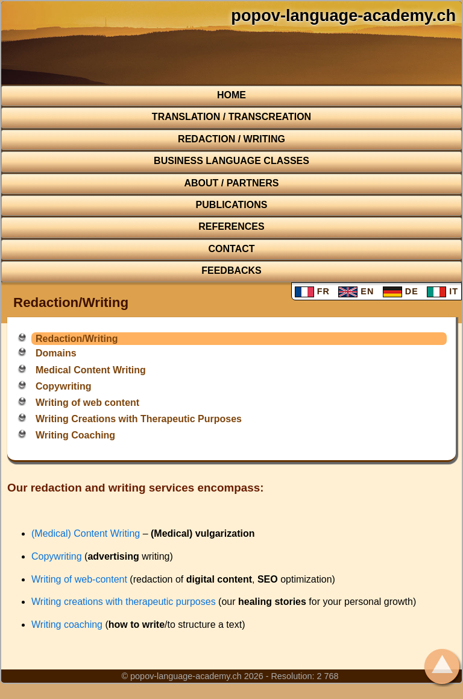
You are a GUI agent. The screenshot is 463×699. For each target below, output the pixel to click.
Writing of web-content (79, 579)
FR (312, 291)
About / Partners (231, 183)
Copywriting (63, 386)
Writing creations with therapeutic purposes (123, 601)
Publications (232, 205)
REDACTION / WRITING (231, 139)
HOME (231, 95)
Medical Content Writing (91, 370)
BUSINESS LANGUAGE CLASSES (231, 161)
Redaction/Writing (77, 339)
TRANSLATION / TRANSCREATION (231, 117)
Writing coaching (66, 624)
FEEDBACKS (231, 270)
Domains (56, 353)
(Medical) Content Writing (85, 533)
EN (356, 291)
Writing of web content (87, 402)
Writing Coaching (75, 435)
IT (442, 291)
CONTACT (231, 249)
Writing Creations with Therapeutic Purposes (139, 419)
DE (400, 291)
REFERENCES (231, 226)
